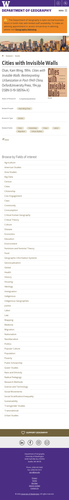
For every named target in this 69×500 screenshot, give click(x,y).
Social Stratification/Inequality (19, 396)
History (8, 277)
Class (45, 128)
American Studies (12, 167)
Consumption (11, 210)
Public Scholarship (13, 362)
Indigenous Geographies (16, 300)
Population (9, 353)
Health (7, 272)
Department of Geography (26, 10)
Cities (20, 128)
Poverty (8, 358)
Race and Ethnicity (13, 372)
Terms (34, 481)
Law (6, 315)
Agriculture (9, 162)
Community (10, 205)
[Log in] (58, 3)
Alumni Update (34, 486)
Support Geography (34, 433)
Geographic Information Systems (20, 257)
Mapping (8, 320)
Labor (56, 128)
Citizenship (33, 128)
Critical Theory (11, 219)
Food (6, 253)
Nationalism (10, 334)
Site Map (34, 483)
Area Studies (10, 172)
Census (8, 181)
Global (7, 267)
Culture (8, 224)
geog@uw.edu (34, 472)
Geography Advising (25, 29)
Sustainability (11, 401)
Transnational (11, 410)
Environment (10, 243)
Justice (7, 305)
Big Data (8, 176)
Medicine (8, 324)
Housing (8, 281)
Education (9, 238)
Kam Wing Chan (24, 108)
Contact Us (34, 488)
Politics (7, 343)
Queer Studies (11, 367)
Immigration (10, 291)
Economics (9, 234)
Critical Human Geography (17, 215)
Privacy (34, 478)
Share (5, 139)
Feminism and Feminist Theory (19, 248)
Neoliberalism (11, 339)
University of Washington (30, 494)
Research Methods (13, 382)
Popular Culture (12, 348)
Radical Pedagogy (13, 377)
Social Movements (13, 391)
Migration (21, 131)
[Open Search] (65, 3)
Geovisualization (12, 262)
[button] (57, 82)
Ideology (8, 286)
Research (9, 56)
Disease (8, 229)
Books (17, 56)
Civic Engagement (13, 195)
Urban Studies (37, 131)
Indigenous (10, 296)
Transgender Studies (14, 405)
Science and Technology (16, 386)
